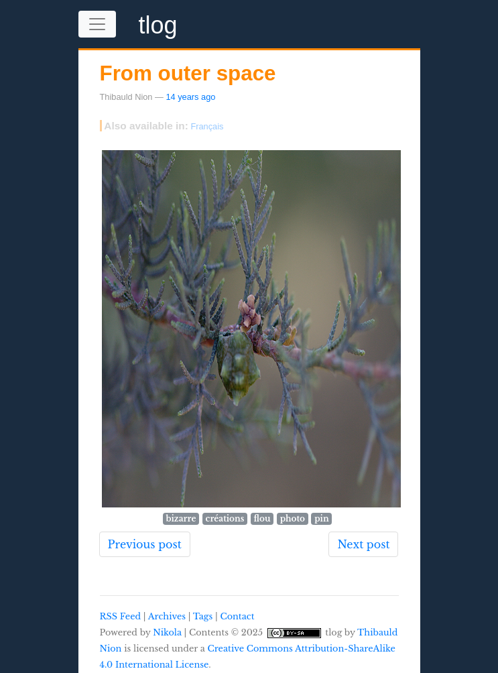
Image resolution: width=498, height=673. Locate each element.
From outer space (188, 73)
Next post (363, 544)
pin (321, 518)
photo (292, 518)
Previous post (145, 544)
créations (225, 518)
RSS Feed (120, 616)
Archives (167, 616)
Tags (203, 616)
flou (262, 518)
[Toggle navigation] (97, 24)
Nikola (167, 632)
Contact (237, 616)
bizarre (181, 518)
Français (206, 126)
